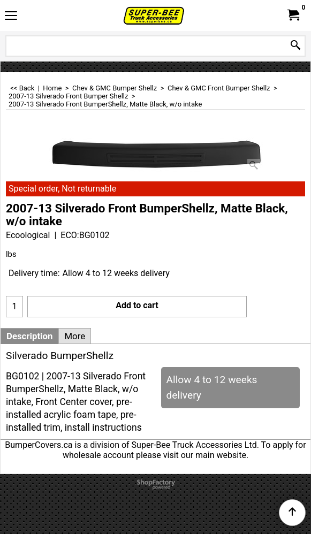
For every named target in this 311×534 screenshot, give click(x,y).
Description (29, 336)
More (74, 336)
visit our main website (204, 455)
